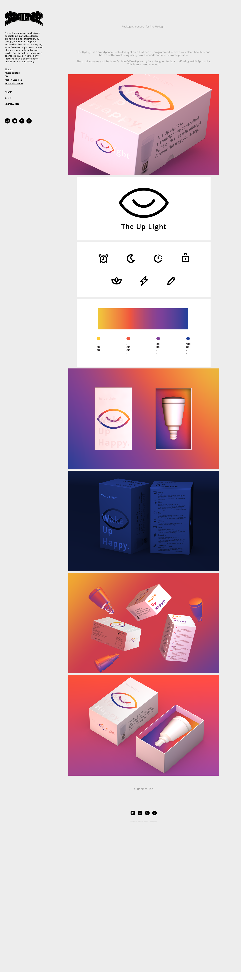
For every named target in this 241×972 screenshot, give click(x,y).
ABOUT (9, 98)
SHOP (8, 92)
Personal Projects (14, 83)
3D (6, 76)
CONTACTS (12, 104)
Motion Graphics (13, 79)
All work (9, 69)
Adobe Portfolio (149, 821)
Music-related (12, 72)
